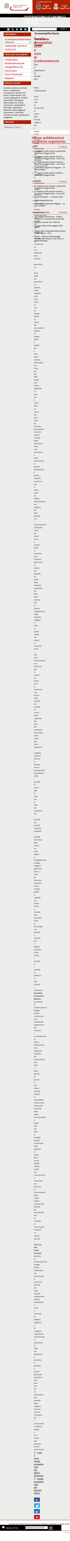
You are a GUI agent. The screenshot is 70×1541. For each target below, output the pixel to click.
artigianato (8, 117)
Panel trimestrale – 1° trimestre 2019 (49, 197)
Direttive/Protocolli (14, 63)
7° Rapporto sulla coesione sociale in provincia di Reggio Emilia (49, 174)
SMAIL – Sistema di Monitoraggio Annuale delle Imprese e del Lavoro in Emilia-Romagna (49, 239)
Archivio (63, 147)
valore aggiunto (18, 110)
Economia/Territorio (18, 39)
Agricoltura (17, 108)
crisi (24, 95)
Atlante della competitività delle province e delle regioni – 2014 (50, 232)
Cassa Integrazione (12, 98)
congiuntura (15, 90)
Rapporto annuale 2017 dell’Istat (47, 222)
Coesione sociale (16, 46)
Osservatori (11, 71)
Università (19, 112)
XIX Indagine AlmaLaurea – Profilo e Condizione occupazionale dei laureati (49, 218)
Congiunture (11, 59)
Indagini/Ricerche (14, 67)
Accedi (67, 1532)
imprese (7, 88)
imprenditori (9, 100)
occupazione (9, 93)
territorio (23, 88)
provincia (15, 88)
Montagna (19, 100)
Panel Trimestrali (14, 74)
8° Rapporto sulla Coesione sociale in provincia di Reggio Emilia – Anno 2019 (50, 163)
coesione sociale (11, 115)
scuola (21, 103)
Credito (24, 98)
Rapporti (9, 78)
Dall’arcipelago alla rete (44, 200)
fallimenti (7, 110)
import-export (15, 95)
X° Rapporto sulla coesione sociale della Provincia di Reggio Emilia (50, 152)
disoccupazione (10, 103)
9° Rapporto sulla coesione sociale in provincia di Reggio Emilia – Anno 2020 (50, 158)
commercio (8, 105)
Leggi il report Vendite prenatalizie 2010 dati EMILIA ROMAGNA (39, 1464)
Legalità (10, 49)
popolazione (24, 115)
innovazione (9, 112)
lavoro (6, 90)
